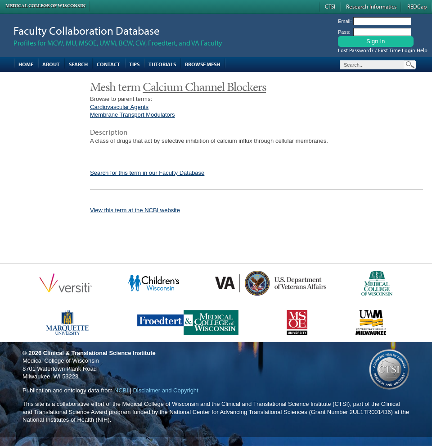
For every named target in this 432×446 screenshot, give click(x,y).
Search (78, 64)
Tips (134, 64)
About (51, 64)
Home (25, 64)
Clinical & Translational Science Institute (99, 353)
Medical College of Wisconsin (45, 5)
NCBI (121, 390)
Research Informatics (371, 6)
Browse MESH (202, 64)
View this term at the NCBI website (135, 210)
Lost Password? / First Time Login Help (383, 50)
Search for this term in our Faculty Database (147, 172)
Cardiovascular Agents (119, 107)
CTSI (330, 6)
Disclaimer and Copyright (165, 390)
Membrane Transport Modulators (132, 114)
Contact (108, 64)
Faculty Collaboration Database (87, 30)
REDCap (417, 6)
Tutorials (162, 64)
